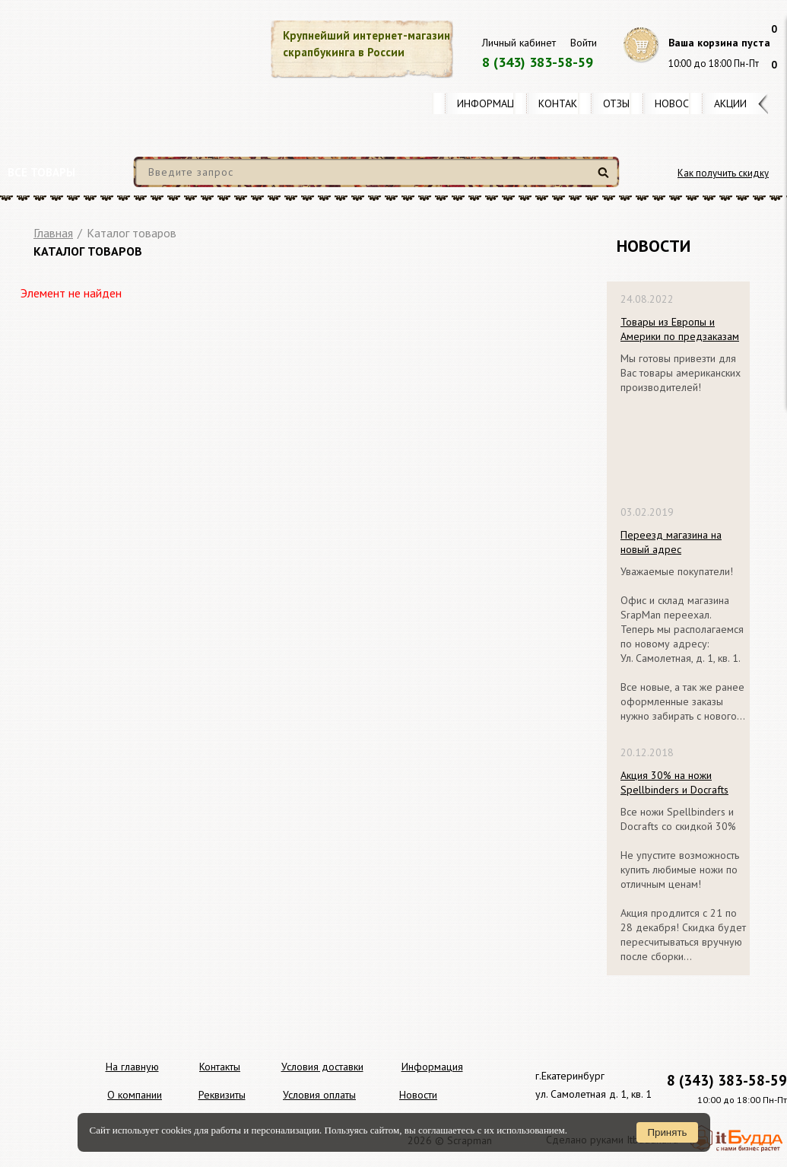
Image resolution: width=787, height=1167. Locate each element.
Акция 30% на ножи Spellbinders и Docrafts (674, 782)
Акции (730, 103)
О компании (134, 1095)
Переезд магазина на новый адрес (671, 542)
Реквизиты (222, 1095)
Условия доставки (322, 1066)
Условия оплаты (319, 1095)
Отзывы (623, 103)
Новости (679, 103)
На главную (132, 1066)
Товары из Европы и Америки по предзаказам (679, 329)
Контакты (565, 103)
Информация (492, 103)
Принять (667, 1132)
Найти (605, 178)
